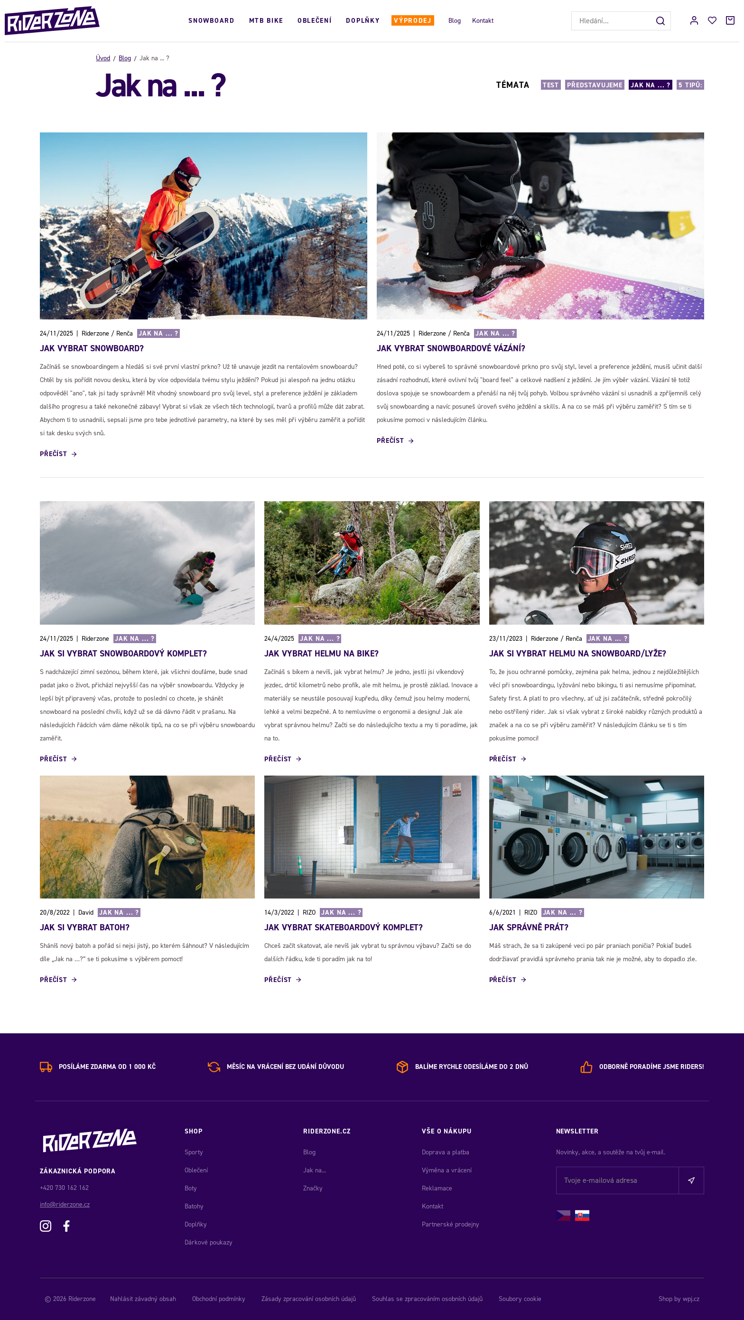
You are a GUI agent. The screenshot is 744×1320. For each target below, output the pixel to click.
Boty (191, 1188)
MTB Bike (266, 20)
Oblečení (315, 20)
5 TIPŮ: (690, 85)
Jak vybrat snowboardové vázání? (451, 348)
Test (551, 85)
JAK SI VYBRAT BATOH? (85, 927)
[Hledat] (661, 21)
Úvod (103, 58)
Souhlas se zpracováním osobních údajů (427, 1298)
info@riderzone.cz (65, 1204)
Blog (454, 20)
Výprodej (412, 20)
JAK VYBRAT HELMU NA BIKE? (321, 653)
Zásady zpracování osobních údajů (308, 1298)
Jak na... (314, 1170)
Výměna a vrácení (447, 1170)
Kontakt (482, 20)
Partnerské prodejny (450, 1224)
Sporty (194, 1152)
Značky (313, 1188)
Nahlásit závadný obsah (143, 1298)
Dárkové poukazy (208, 1242)
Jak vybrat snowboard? (92, 348)
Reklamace (437, 1188)
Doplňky (363, 20)
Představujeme (595, 85)
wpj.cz (691, 1298)
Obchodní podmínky (218, 1298)
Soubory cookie (520, 1298)
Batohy (194, 1206)
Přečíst (53, 454)
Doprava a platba (445, 1152)
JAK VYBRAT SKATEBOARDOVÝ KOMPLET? (343, 927)
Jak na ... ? (650, 85)
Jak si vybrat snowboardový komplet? (123, 653)
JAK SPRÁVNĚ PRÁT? (528, 927)
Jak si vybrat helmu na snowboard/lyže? (577, 653)
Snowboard (211, 20)
